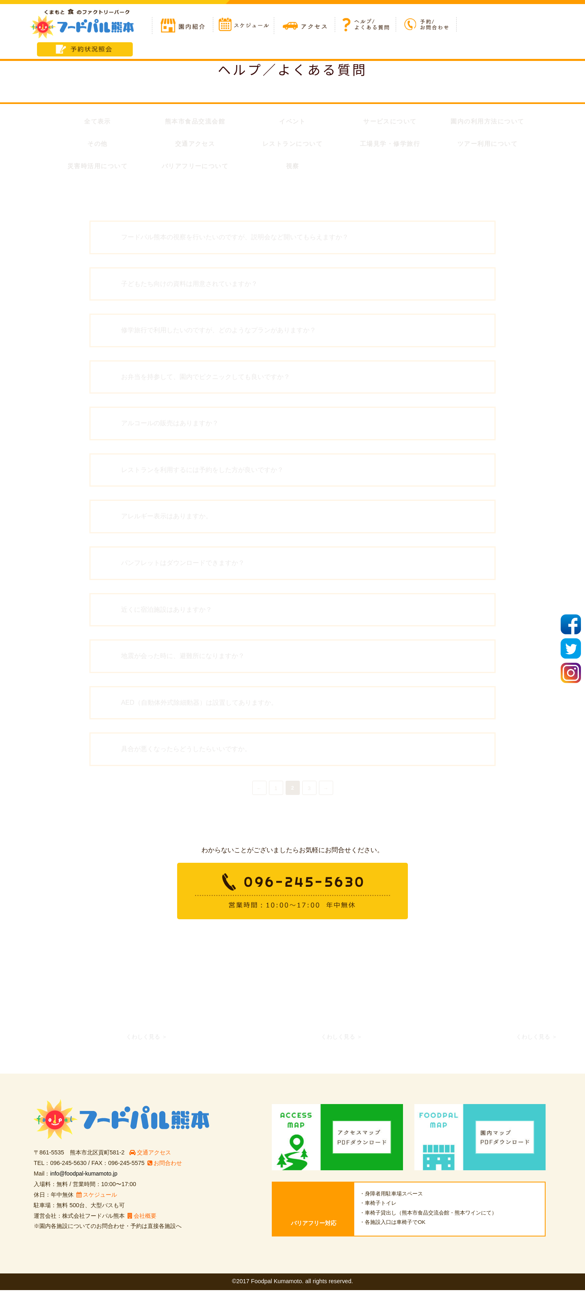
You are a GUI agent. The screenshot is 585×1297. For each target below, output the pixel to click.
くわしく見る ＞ (146, 1044)
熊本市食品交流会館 (195, 121)
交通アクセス (195, 144)
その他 (97, 144)
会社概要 (142, 1222)
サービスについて (390, 121)
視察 (292, 168)
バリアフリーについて (195, 168)
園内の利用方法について (487, 121)
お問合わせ (164, 1170)
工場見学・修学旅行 (390, 144)
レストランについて (292, 144)
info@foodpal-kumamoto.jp (85, 1180)
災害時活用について (97, 168)
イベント (292, 121)
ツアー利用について (487, 144)
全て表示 (97, 121)
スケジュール (96, 1201)
